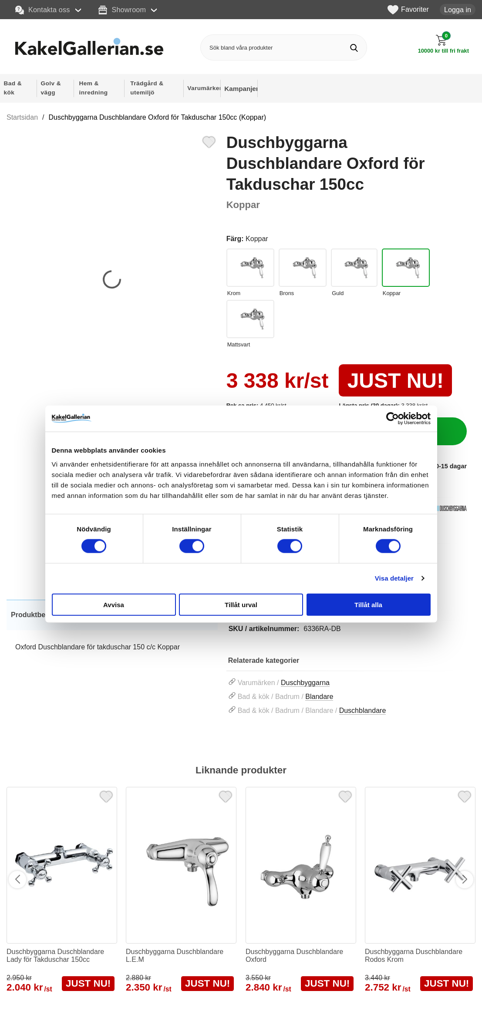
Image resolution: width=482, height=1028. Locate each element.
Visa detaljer (394, 578)
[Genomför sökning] (354, 48)
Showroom (122, 10)
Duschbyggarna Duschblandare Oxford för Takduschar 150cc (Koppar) (157, 117)
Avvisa (113, 604)
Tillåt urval (241, 604)
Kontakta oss (42, 10)
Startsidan (22, 117)
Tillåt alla (368, 604)
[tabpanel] (112, 635)
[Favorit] (209, 141)
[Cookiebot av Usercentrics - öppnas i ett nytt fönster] (392, 418)
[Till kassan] (443, 44)
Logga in (457, 9)
